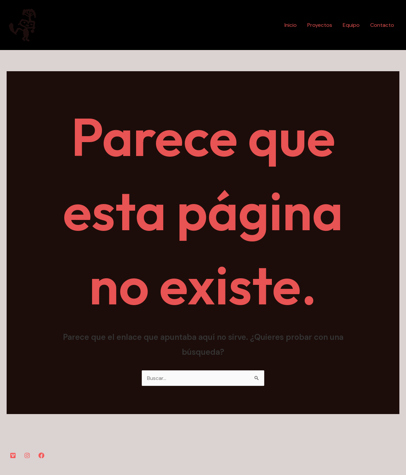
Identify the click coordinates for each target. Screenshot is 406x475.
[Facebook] (41, 455)
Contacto (382, 25)
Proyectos (319, 25)
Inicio (290, 25)
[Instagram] (27, 455)
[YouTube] (13, 455)
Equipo (351, 25)
